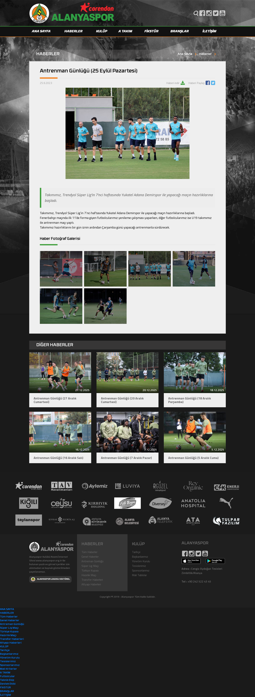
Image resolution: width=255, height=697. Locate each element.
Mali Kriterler (8, 669)
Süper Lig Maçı (90, 566)
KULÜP (101, 31)
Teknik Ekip (7, 680)
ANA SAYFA (41, 31)
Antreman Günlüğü (92, 561)
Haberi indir (173, 83)
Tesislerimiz (139, 566)
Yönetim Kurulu (141, 561)
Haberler (205, 54)
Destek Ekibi (8, 684)
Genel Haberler (90, 556)
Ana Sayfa (185, 54)
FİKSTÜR (151, 31)
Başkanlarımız (140, 556)
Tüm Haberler (89, 552)
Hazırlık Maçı (88, 575)
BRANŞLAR (180, 31)
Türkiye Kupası (90, 570)
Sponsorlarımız (140, 570)
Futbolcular (7, 676)
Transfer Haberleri (92, 580)
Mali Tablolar (139, 575)
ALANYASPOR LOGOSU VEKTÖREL (50, 579)
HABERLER (73, 31)
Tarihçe (136, 552)
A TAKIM (125, 31)
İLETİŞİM (209, 31)
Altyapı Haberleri (91, 584)
